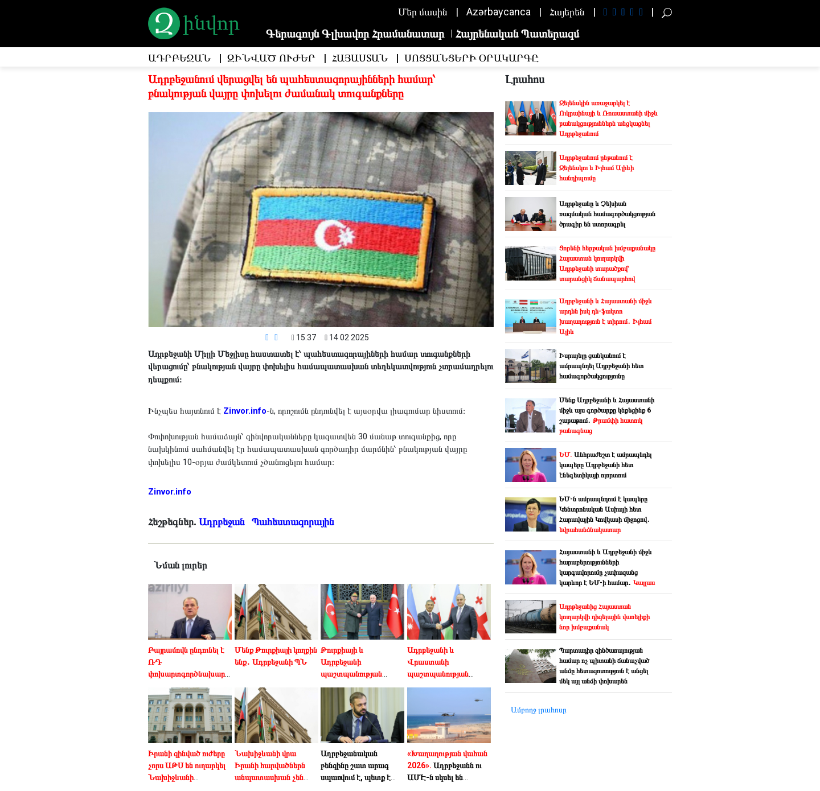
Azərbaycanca (498, 12)
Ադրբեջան (179, 58)
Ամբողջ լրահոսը (539, 709)
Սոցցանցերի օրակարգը (471, 58)
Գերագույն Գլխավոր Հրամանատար (355, 33)
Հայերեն (567, 12)
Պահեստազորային (294, 522)
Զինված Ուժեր (271, 58)
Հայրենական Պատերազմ (517, 33)
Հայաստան (360, 58)
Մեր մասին (423, 12)
